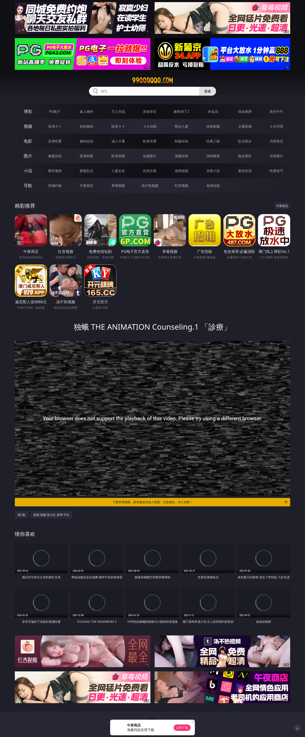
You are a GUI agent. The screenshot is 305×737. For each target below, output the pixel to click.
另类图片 (276, 156)
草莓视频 (118, 185)
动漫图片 (150, 156)
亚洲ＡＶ (55, 126)
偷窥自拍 (55, 156)
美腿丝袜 (181, 156)
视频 (28, 126)
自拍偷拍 (86, 126)
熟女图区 (245, 156)
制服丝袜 (181, 141)
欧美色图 (118, 156)
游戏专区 (150, 111)
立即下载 (182, 728)
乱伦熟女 (245, 141)
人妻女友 (118, 170)
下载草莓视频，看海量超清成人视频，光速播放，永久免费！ (200, 502)
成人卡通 (118, 141)
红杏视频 (181, 185)
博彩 (28, 111)
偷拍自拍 (86, 141)
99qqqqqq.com (152, 80)
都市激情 (55, 170)
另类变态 (276, 141)
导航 (28, 185)
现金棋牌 (245, 111)
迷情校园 (181, 170)
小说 (28, 171)
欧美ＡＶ (118, 126)
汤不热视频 (149, 185)
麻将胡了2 (181, 111)
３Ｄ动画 (150, 126)
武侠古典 (150, 170)
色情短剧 (213, 185)
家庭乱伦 (86, 170)
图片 (28, 156)
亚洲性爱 (55, 141)
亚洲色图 (86, 156)
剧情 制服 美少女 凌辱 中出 (51, 515)
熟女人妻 (181, 126)
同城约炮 (55, 185)
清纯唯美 (213, 156)
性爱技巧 (276, 170)
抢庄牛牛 (276, 111)
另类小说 (213, 170)
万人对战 (118, 111)
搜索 (207, 91)
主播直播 (245, 126)
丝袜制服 (213, 126)
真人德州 (86, 111)
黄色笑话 (245, 170)
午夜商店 (86, 185)
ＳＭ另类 (276, 126)
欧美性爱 (150, 141)
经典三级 (213, 141)
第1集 (21, 515)
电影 (28, 141)
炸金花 (213, 111)
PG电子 (54, 111)
